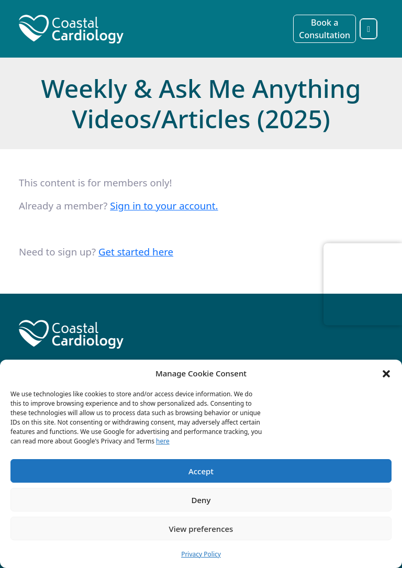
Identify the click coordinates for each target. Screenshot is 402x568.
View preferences (201, 529)
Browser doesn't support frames (362, 282)
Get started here (135, 251)
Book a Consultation (324, 29)
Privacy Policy (201, 554)
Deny (201, 500)
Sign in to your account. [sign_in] (164, 205)
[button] (386, 373)
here (163, 441)
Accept (201, 471)
